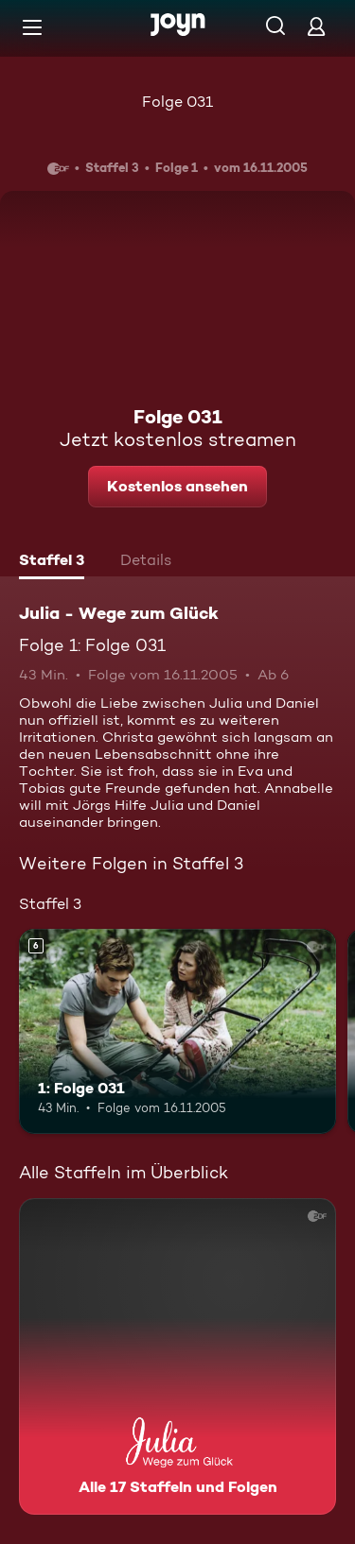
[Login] (316, 26)
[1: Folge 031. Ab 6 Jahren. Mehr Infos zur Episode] (177, 1032)
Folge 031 (177, 102)
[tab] (51, 562)
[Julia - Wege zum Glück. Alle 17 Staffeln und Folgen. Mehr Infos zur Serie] (177, 1356)
